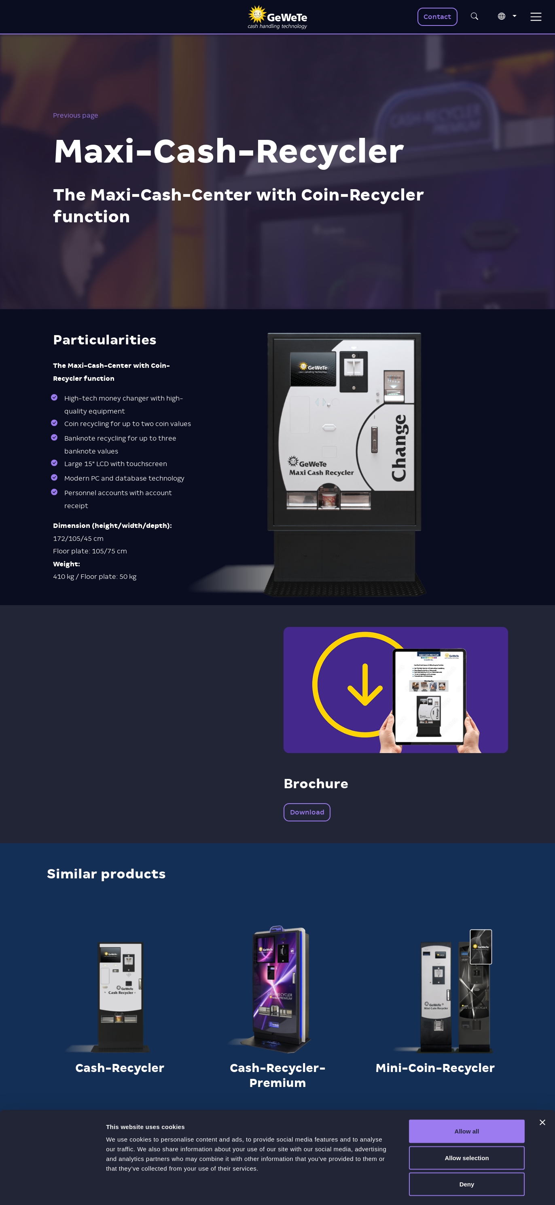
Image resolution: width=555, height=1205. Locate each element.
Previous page (75, 115)
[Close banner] (542, 1090)
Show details (424, 1189)
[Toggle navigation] (536, 17)
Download (307, 812)
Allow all (467, 1098)
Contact (437, 17)
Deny (467, 1151)
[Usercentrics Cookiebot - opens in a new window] (52, 1189)
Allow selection (467, 1125)
